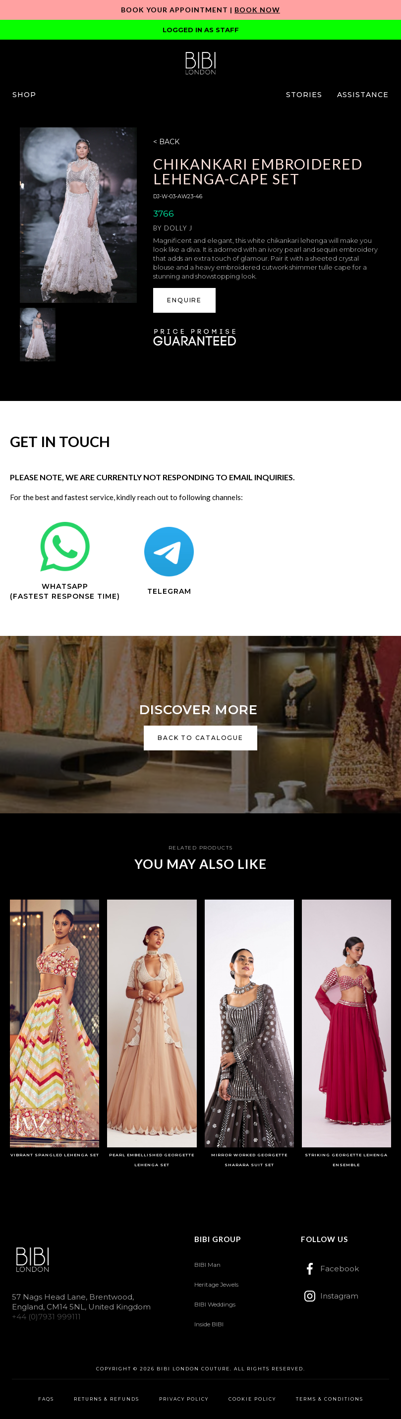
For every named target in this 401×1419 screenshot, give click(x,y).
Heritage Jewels (216, 1284)
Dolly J (178, 228)
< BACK (166, 141)
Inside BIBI (209, 1324)
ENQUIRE (184, 300)
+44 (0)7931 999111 (46, 1316)
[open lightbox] (78, 215)
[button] (24, 95)
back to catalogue (200, 737)
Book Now (257, 9)
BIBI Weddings (214, 1304)
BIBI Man (207, 1264)
